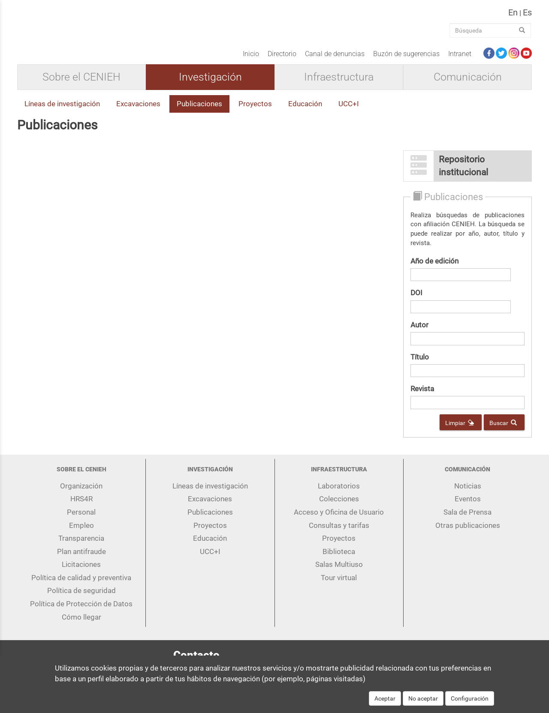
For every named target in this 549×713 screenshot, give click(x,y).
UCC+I (348, 110)
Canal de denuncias (335, 60)
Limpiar (459, 429)
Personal (81, 518)
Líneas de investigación (62, 110)
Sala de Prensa (467, 518)
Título (419, 363)
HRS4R (81, 505)
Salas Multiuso (339, 571)
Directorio (282, 60)
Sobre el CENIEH (81, 84)
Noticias (467, 492)
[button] (467, 172)
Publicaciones (199, 110)
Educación (305, 110)
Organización (81, 492)
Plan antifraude (81, 558)
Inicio (251, 60)
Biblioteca (339, 558)
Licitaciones (81, 571)
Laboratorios (339, 492)
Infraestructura (339, 84)
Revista (422, 395)
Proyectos (255, 110)
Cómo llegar (81, 623)
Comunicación (468, 84)
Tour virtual (339, 584)
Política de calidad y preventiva (81, 584)
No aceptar (423, 702)
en (513, 16)
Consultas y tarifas (339, 531)
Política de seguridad (81, 597)
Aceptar (384, 702)
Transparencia (81, 545)
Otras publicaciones (467, 531)
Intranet (459, 60)
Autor (419, 331)
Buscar (503, 429)
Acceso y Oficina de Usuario (339, 518)
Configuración (470, 702)
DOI (416, 299)
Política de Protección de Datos (81, 610)
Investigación (210, 84)
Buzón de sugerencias (406, 60)
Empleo (81, 531)
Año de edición (434, 267)
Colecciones (339, 505)
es (527, 16)
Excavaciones (138, 110)
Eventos (468, 505)
